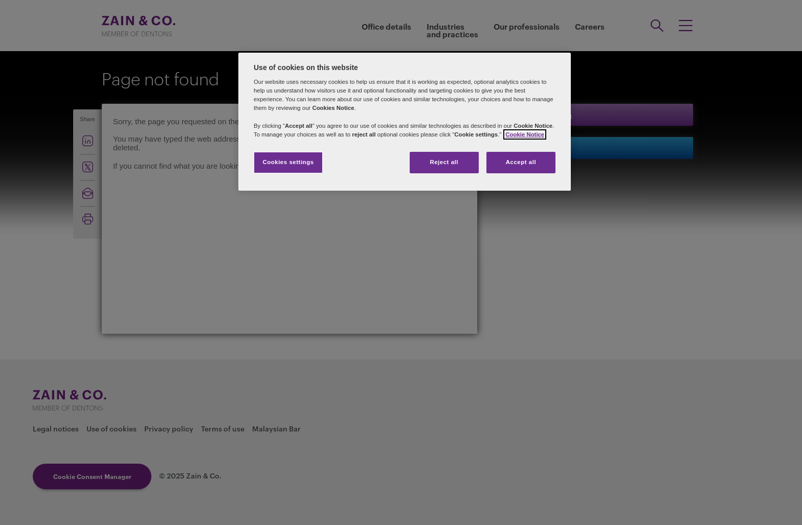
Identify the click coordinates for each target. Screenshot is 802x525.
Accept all (521, 162)
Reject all (444, 162)
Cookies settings (288, 162)
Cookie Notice (524, 134)
